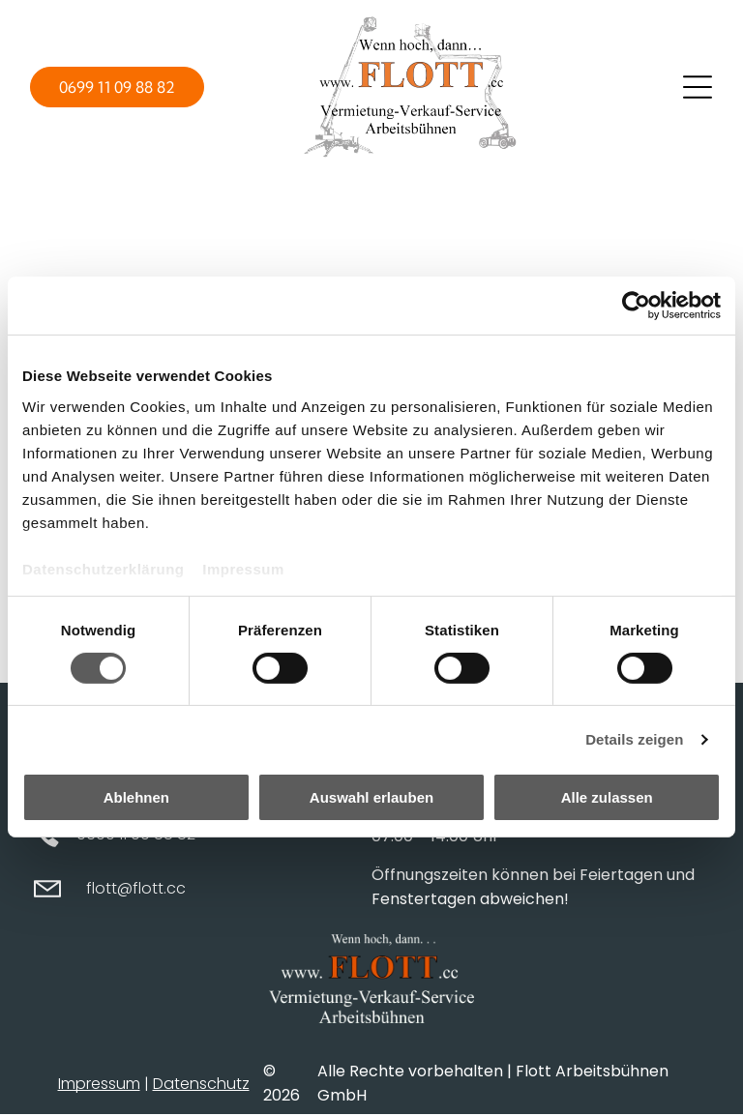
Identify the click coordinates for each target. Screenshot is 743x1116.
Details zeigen (634, 739)
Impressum (243, 569)
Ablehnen (136, 798)
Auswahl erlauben (371, 798)
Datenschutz (201, 1084)
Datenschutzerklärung (103, 569)
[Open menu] (697, 87)
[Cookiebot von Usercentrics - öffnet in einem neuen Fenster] (636, 306)
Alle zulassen (607, 798)
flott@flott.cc (136, 889)
